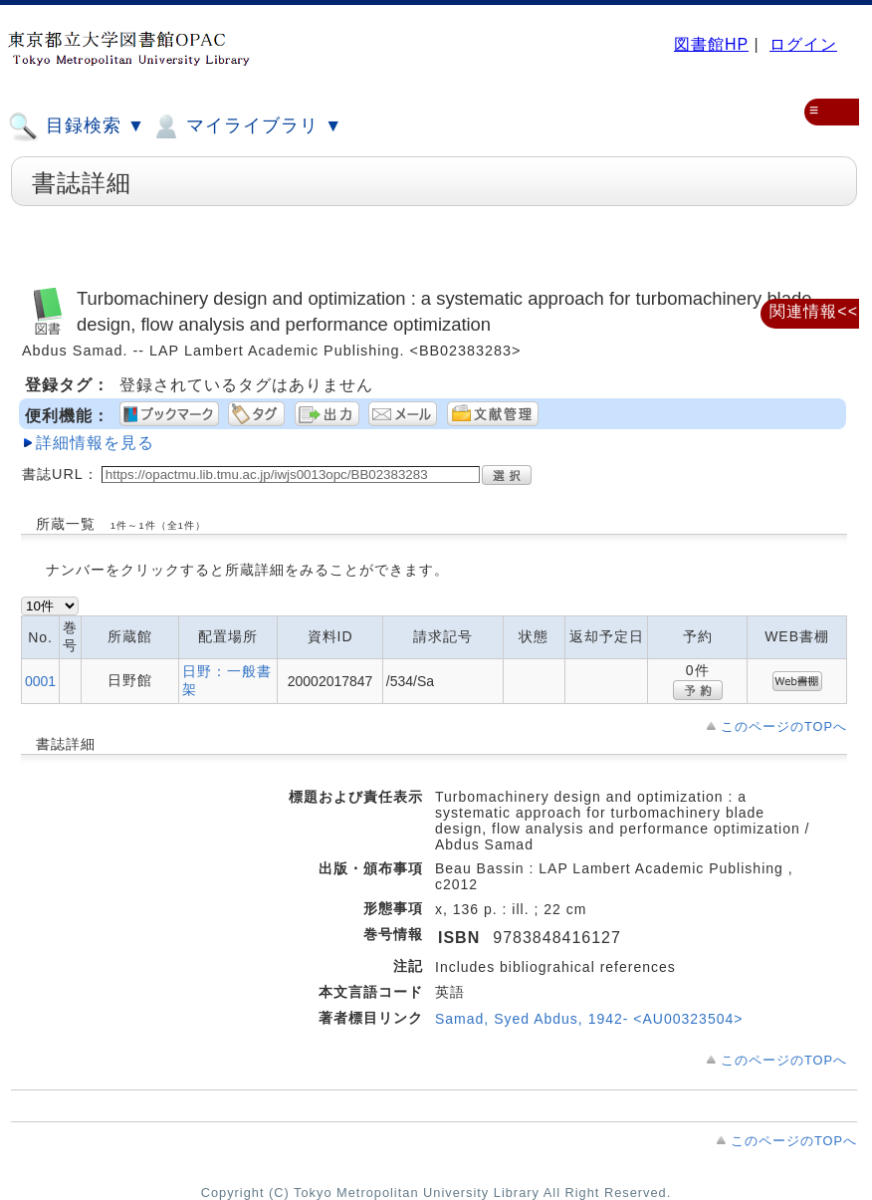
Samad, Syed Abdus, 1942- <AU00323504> (589, 1019)
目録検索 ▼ (76, 126)
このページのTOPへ (784, 726)
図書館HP (711, 44)
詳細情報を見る (95, 442)
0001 (40, 681)
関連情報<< (813, 311)
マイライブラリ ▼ (246, 126)
